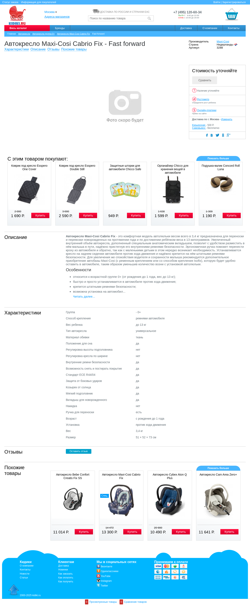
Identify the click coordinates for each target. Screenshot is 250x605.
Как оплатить (65, 577)
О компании (209, 28)
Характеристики (16, 49)
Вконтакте (104, 566)
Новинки (63, 569)
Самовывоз (199, 128)
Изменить (226, 119)
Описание (38, 49)
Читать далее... (84, 296)
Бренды (60, 28)
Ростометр (203, 99)
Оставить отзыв (79, 451)
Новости (24, 573)
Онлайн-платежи (206, 110)
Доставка (186, 28)
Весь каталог (18, 28)
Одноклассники (108, 571)
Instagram (104, 580)
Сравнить (204, 80)
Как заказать (65, 573)
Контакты (234, 28)
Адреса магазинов (57, 16)
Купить (40, 215)
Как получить (65, 581)
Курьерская (199, 125)
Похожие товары (73, 49)
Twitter (102, 585)
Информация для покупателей (38, 2)
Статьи (24, 577)
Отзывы (53, 49)
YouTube (103, 576)
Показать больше (218, 158)
